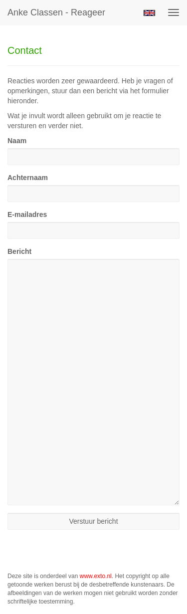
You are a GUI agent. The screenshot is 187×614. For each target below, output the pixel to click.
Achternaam (27, 178)
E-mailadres (27, 214)
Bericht (19, 251)
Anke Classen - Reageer (56, 12)
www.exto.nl (96, 576)
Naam (16, 141)
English (149, 13)
